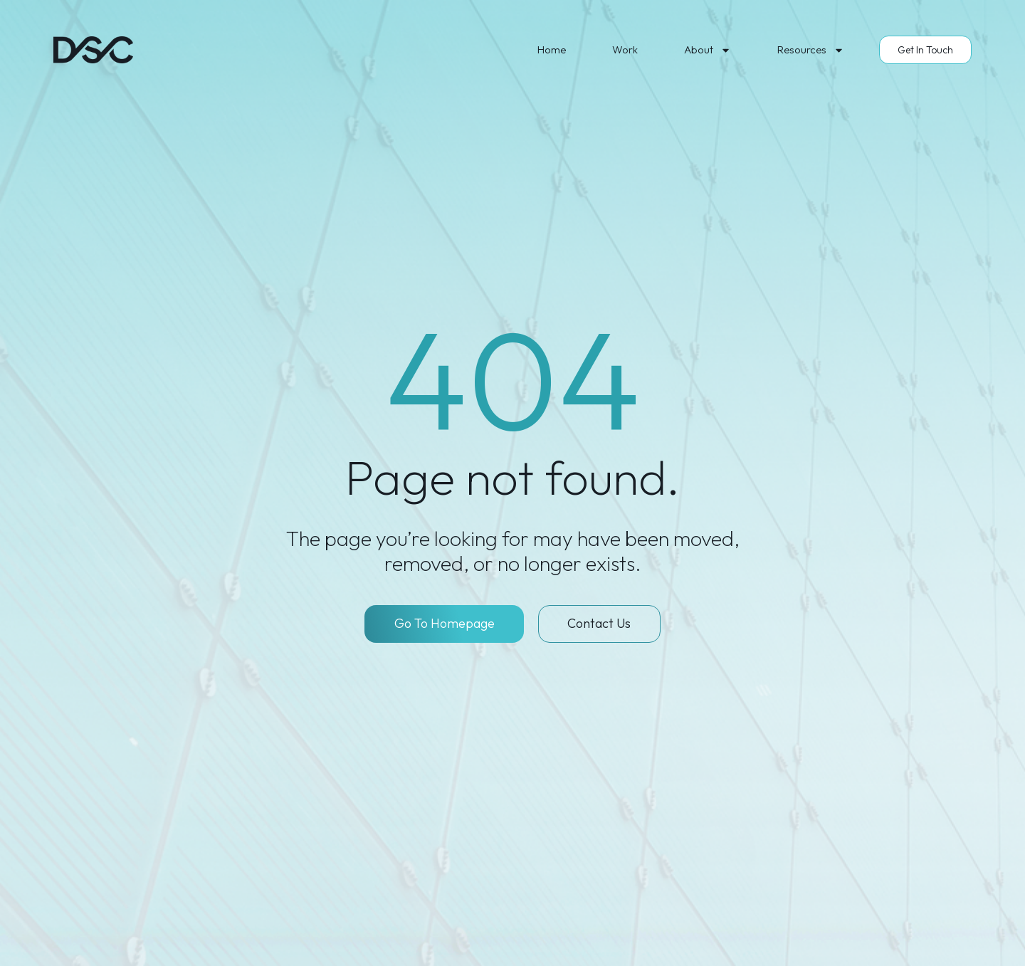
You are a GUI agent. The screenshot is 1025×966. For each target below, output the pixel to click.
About (707, 50)
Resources (810, 50)
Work (625, 49)
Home (551, 49)
